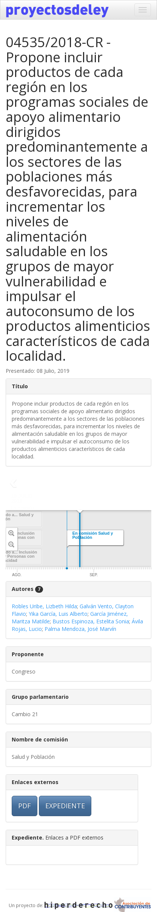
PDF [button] (24, 805)
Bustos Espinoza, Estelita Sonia (90, 621)
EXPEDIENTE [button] (65, 805)
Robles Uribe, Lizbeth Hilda (44, 606)
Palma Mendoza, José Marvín (80, 628)
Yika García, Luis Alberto (58, 613)
